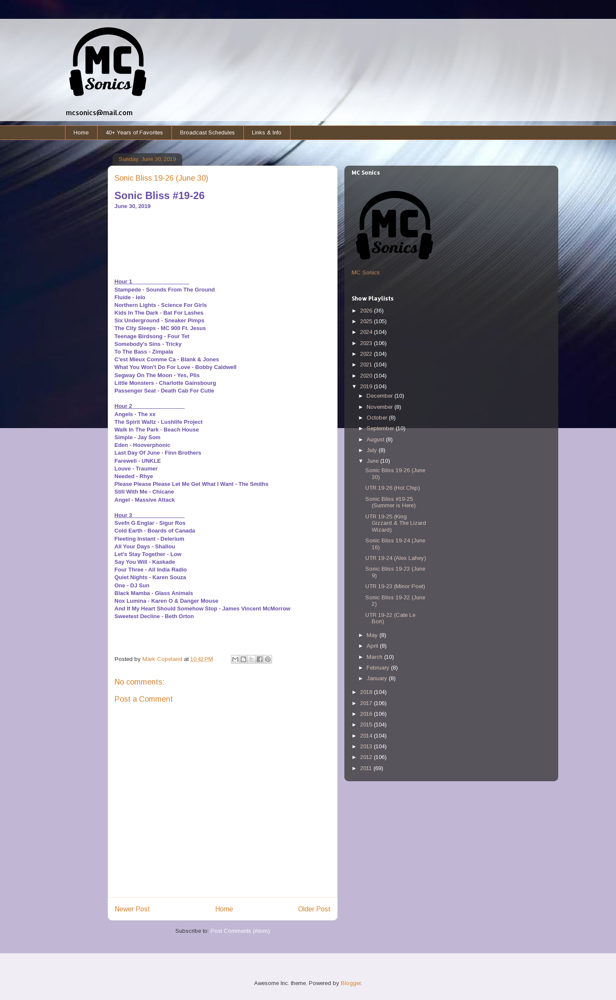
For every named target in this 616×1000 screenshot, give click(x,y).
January (378, 678)
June (373, 461)
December (380, 396)
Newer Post (132, 909)
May (373, 635)
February (379, 667)
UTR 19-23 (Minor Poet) (395, 586)
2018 (367, 692)
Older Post (314, 909)
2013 (367, 746)
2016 (367, 714)
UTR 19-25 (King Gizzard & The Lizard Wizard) (395, 523)
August (376, 439)
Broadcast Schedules (207, 132)
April (373, 646)
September (381, 428)
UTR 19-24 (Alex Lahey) (395, 558)
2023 (367, 343)
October (378, 417)
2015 (367, 724)
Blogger (351, 983)
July (373, 450)
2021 (367, 364)
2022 (367, 354)
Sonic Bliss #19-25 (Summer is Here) (390, 502)
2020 (367, 375)
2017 (367, 703)
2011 (366, 768)
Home (81, 132)
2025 (367, 321)
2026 (367, 310)
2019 (367, 386)
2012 (367, 757)
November (380, 407)
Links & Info (266, 132)
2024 (367, 332)
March (375, 657)
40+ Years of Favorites (134, 132)
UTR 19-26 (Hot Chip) (392, 488)
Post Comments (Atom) (240, 931)
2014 (367, 735)
